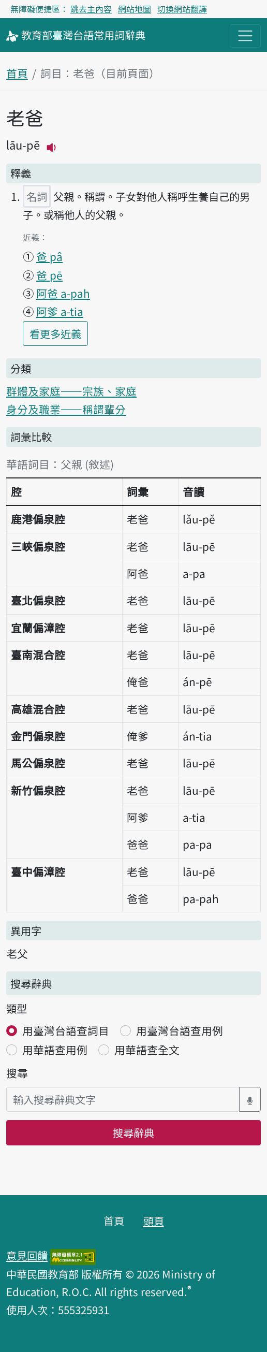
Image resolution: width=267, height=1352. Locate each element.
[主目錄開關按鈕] (245, 35)
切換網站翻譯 (182, 9)
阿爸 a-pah (63, 293)
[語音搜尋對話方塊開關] (250, 1099)
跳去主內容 (91, 9)
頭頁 (153, 1220)
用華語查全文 (147, 1049)
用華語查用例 (54, 1049)
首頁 (17, 73)
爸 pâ (49, 256)
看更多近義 (58, 332)
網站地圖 (134, 9)
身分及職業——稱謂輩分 (66, 409)
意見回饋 (27, 1255)
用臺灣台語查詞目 (65, 1030)
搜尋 (17, 1073)
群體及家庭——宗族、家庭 (71, 391)
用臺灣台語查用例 (179, 1030)
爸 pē (49, 275)
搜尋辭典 (133, 1132)
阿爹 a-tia (59, 311)
